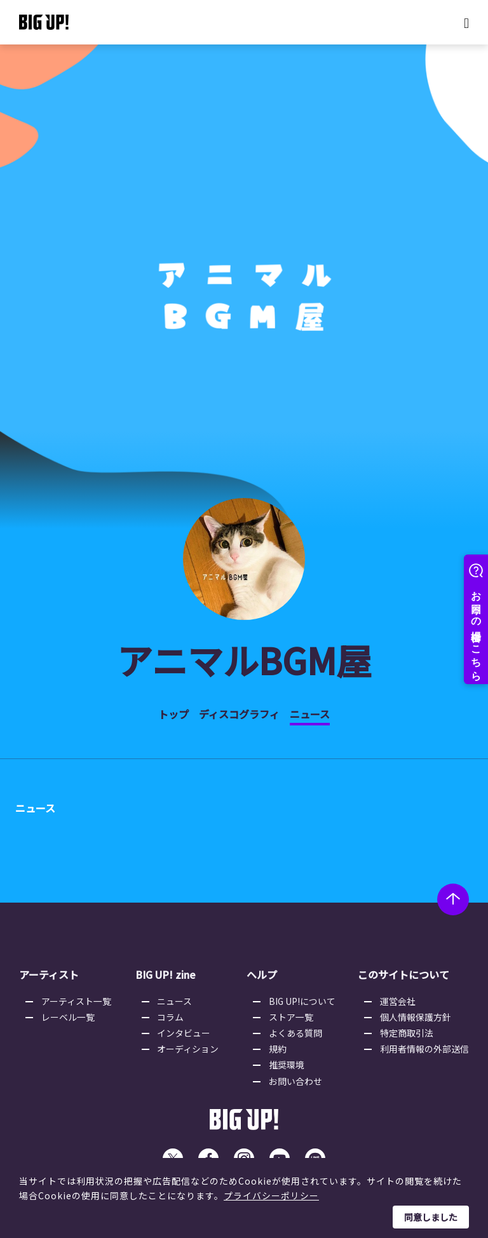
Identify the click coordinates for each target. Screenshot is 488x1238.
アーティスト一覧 (77, 1001)
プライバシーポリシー (271, 1195)
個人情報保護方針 (415, 1017)
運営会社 (398, 1001)
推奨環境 (287, 1065)
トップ (173, 714)
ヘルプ (262, 975)
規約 (278, 1049)
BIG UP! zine (165, 975)
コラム (171, 1017)
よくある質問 (296, 1032)
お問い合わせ (296, 1081)
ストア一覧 (291, 1017)
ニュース (310, 714)
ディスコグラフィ (239, 714)
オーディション (189, 1049)
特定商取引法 (406, 1032)
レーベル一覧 (68, 1017)
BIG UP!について (303, 1001)
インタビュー (185, 1032)
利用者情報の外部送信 (424, 1049)
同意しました (431, 1217)
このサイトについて (403, 975)
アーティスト (49, 975)
